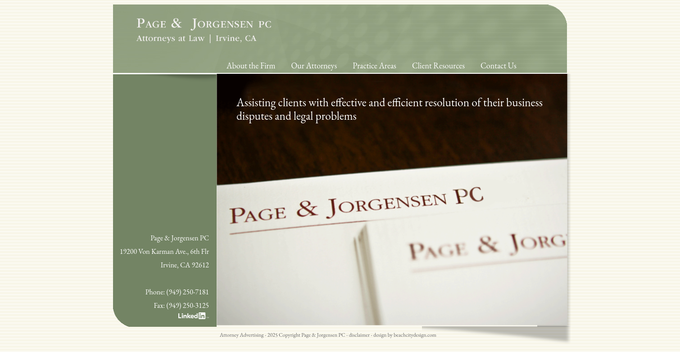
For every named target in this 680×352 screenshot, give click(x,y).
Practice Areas (374, 65)
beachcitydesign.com (415, 334)
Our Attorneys (314, 65)
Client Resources (438, 65)
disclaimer (359, 334)
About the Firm (251, 65)
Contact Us (499, 65)
